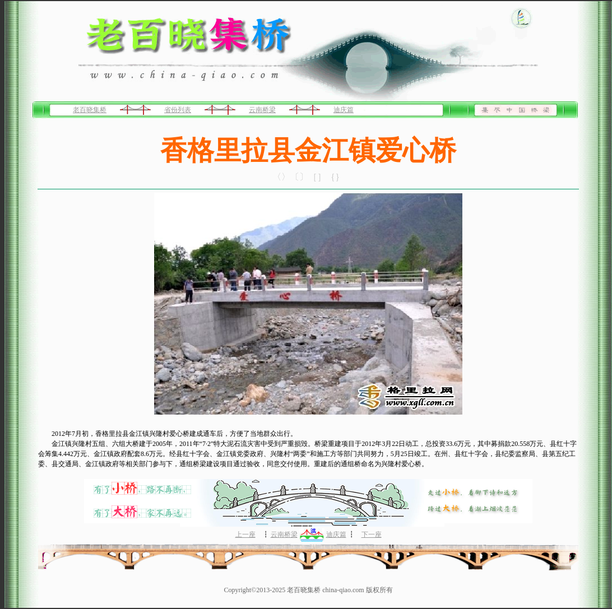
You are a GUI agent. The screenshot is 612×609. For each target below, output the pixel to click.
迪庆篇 (343, 110)
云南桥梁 (262, 110)
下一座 (371, 534)
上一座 (245, 534)
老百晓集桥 (89, 110)
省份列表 (177, 110)
